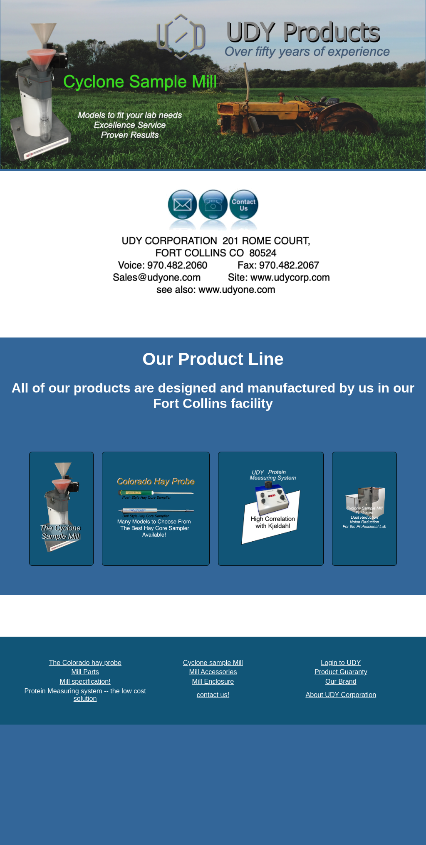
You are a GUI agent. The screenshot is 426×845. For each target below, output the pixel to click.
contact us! (213, 694)
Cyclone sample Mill (213, 662)
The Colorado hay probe (85, 662)
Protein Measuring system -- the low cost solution (85, 694)
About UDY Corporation (340, 694)
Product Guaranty (341, 671)
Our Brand (341, 681)
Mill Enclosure (213, 681)
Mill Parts (85, 671)
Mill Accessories (213, 671)
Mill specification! (84, 681)
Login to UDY (341, 662)
